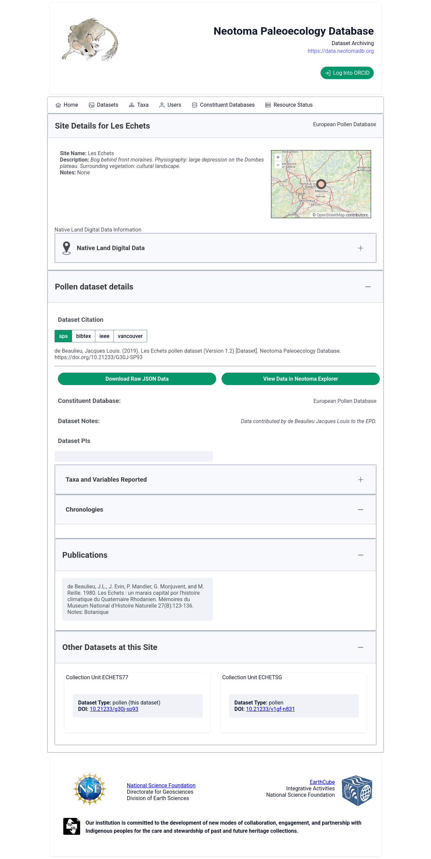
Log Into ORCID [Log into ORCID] (347, 73)
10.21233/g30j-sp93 (114, 709)
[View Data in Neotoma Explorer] (301, 379)
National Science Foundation (161, 785)
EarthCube (322, 782)
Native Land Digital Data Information (98, 230)
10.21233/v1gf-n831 (270, 709)
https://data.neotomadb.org (341, 51)
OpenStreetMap (331, 215)
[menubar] (184, 105)
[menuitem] (67, 105)
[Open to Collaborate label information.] (71, 827)
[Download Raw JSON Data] (137, 379)
